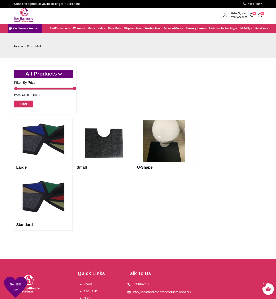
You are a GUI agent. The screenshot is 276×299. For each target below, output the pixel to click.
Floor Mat (114, 28)
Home (18, 46)
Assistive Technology (222, 28)
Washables (151, 28)
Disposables (132, 28)
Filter (23, 104)
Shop (85, 251)
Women (78, 28)
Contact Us (91, 271)
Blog (85, 264)
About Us (89, 244)
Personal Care (172, 28)
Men (90, 28)
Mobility (245, 28)
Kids (100, 28)
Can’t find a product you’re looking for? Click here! (47, 4)
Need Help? (252, 4)
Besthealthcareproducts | (149, 295)
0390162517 (137, 236)
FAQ (85, 257)
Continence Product (24, 28)
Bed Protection (59, 28)
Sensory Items (195, 28)
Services (260, 28)
